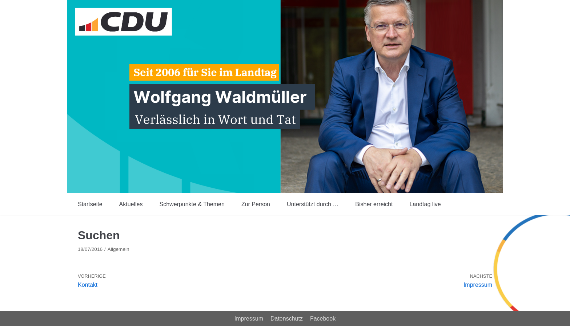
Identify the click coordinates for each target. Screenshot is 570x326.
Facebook (323, 318)
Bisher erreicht (374, 204)
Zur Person (255, 204)
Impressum (248, 318)
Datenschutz (286, 318)
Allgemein (118, 249)
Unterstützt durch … (312, 204)
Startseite (90, 204)
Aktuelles (131, 204)
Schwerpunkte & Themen (192, 204)
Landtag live (425, 204)
